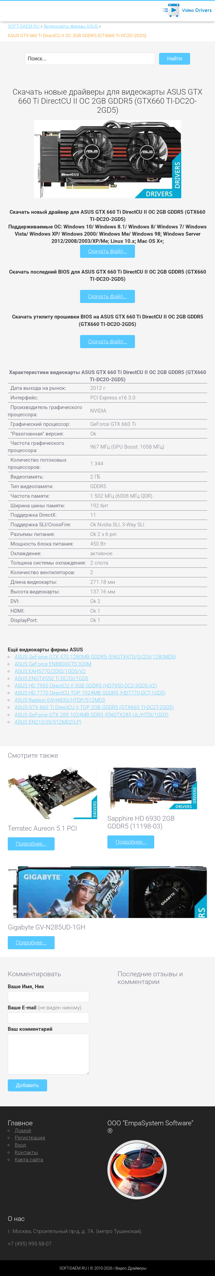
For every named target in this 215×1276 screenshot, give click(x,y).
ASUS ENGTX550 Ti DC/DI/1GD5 (51, 678)
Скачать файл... (107, 251)
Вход (20, 1144)
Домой (23, 1130)
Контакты (26, 1151)
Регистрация (30, 1137)
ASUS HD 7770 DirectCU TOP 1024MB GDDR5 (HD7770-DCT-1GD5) (90, 692)
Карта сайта (29, 1159)
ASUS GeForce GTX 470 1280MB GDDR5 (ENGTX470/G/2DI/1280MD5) (95, 656)
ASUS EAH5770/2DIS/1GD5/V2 (50, 671)
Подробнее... (31, 843)
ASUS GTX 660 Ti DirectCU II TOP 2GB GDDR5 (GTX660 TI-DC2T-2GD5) (94, 707)
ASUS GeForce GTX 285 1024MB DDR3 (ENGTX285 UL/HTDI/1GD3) (91, 714)
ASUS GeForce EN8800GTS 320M (53, 663)
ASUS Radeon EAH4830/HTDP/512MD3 (60, 700)
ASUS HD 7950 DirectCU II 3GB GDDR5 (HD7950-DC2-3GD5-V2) (86, 685)
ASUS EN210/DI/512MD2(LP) (48, 721)
